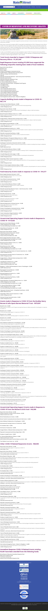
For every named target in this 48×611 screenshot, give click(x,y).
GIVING (8, 13)
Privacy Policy (34, 604)
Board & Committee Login (26, 6)
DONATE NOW (24, 10)
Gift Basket (33, 6)
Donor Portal (38, 6)
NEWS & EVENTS (37, 13)
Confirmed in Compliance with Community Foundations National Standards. (24, 581)
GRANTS (14, 13)
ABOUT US (3, 13)
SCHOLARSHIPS (21, 13)
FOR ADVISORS (29, 13)
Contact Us (19, 6)
